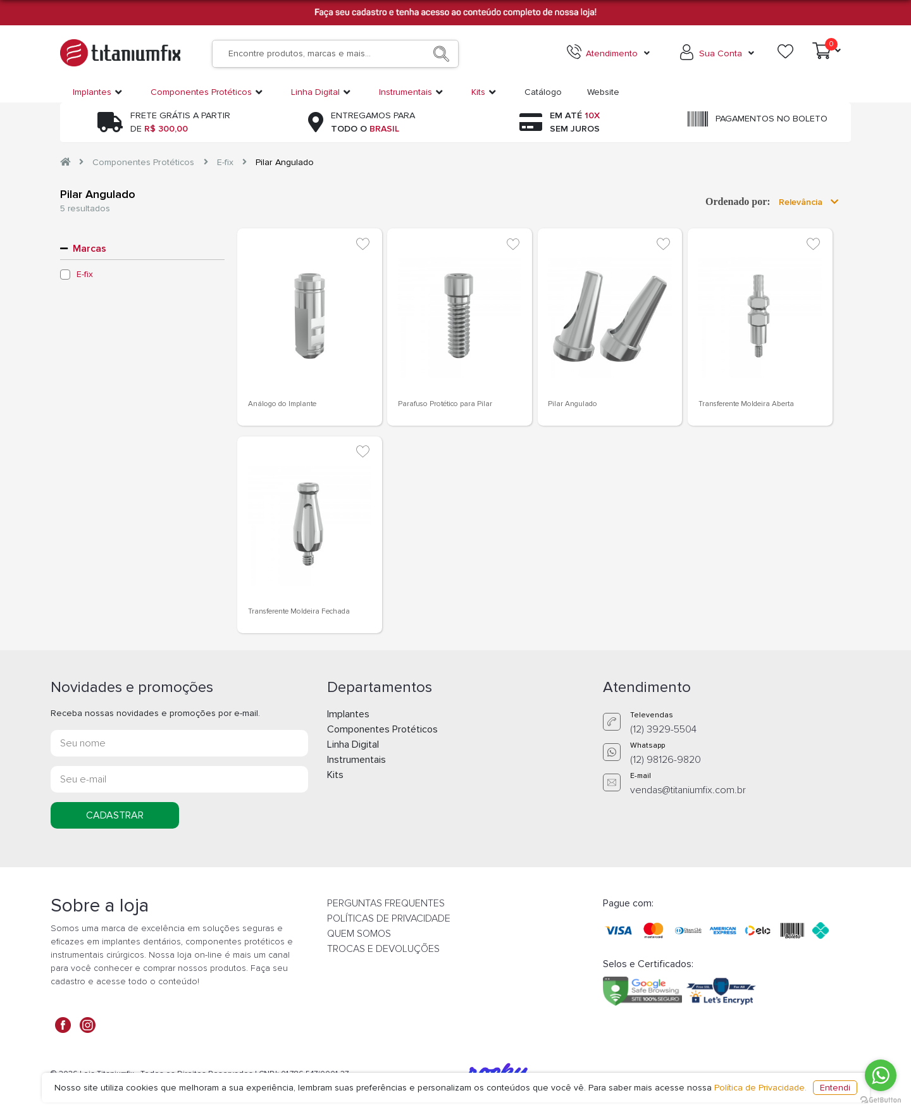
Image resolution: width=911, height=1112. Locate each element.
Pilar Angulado (285, 162)
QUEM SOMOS (359, 933)
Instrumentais (356, 759)
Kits (335, 775)
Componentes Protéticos (143, 162)
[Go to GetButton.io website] (880, 1099)
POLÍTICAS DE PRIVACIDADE (388, 918)
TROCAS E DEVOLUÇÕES (383, 948)
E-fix (225, 162)
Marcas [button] (89, 248)
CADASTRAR (115, 815)
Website (603, 92)
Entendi (835, 1087)
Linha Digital (353, 744)
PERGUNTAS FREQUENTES (386, 903)
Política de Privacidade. (760, 1087)
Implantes (348, 714)
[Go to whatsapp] (880, 1075)
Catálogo (543, 92)
